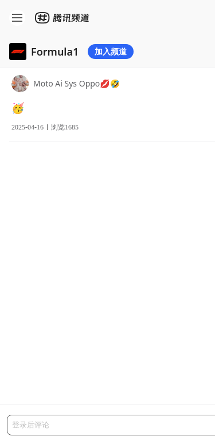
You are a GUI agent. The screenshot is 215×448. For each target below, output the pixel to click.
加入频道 (111, 51)
